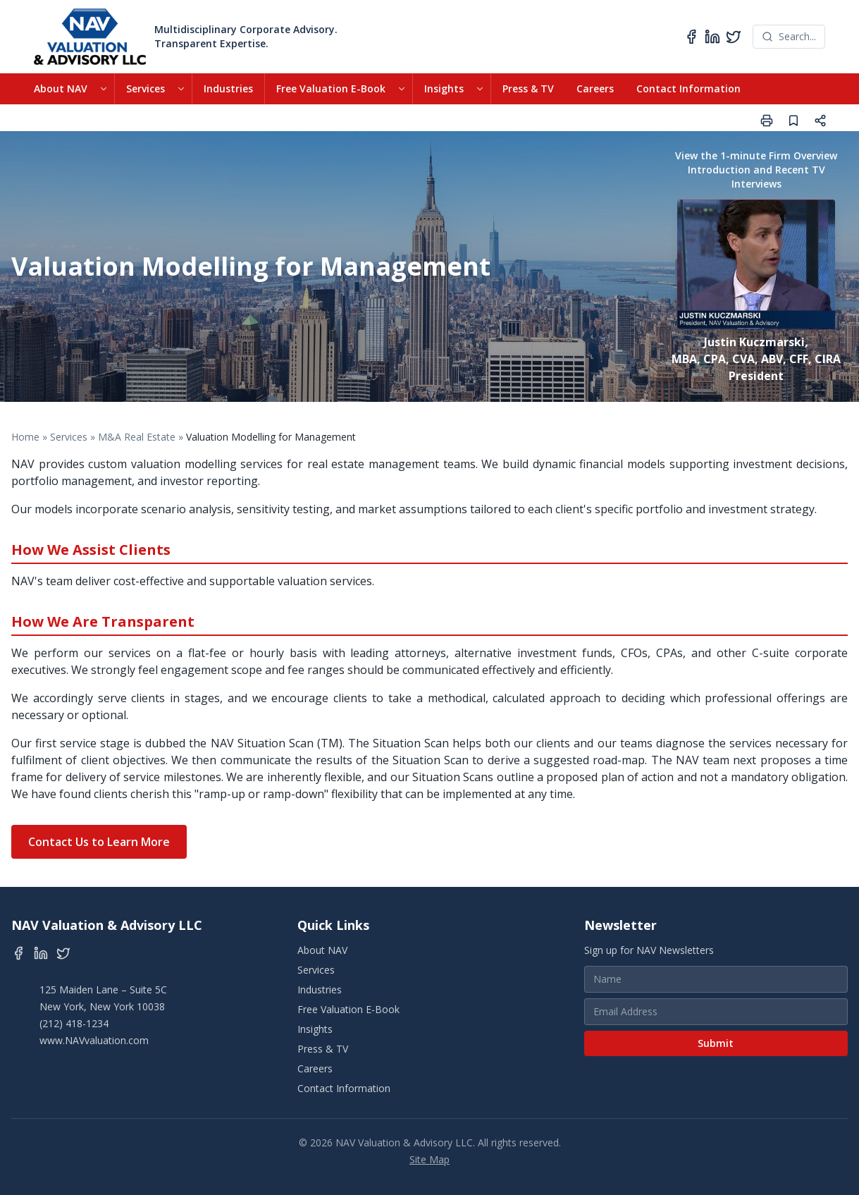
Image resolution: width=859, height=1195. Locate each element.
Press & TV (528, 88)
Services (145, 88)
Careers (595, 88)
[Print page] (766, 120)
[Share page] (820, 120)
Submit (716, 1043)
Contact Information (688, 88)
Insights (444, 88)
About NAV (60, 88)
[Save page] (793, 120)
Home (25, 436)
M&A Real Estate (136, 436)
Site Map (429, 1159)
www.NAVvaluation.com (94, 1040)
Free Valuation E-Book (330, 88)
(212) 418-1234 (74, 1023)
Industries (228, 88)
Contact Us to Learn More (99, 842)
